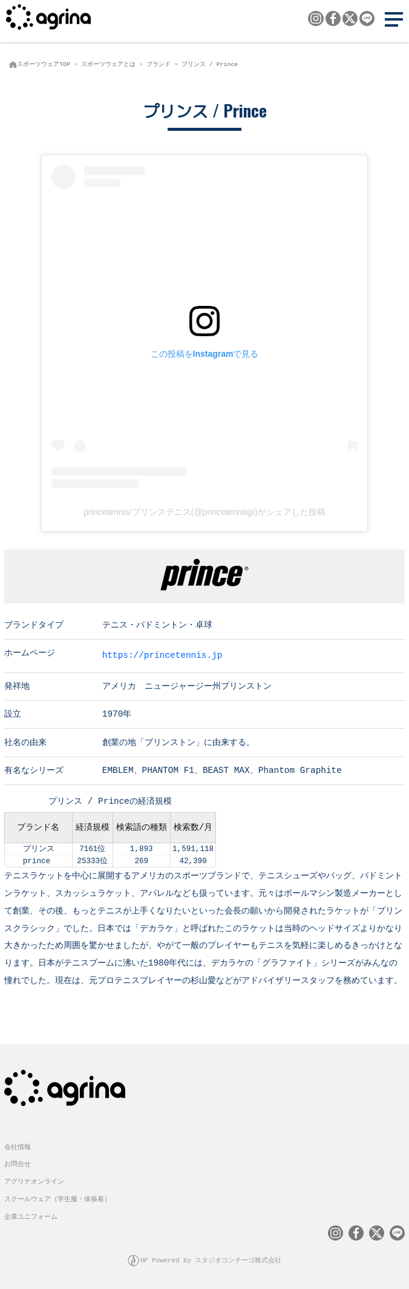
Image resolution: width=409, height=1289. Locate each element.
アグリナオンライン (34, 1180)
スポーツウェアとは (108, 64)
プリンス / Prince (210, 64)
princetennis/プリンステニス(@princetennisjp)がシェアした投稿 (204, 512)
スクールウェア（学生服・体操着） (57, 1197)
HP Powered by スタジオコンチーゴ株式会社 (211, 1259)
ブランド (158, 64)
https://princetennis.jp (162, 654)
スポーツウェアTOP (43, 64)
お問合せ (17, 1162)
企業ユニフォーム (30, 1215)
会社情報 (17, 1145)
